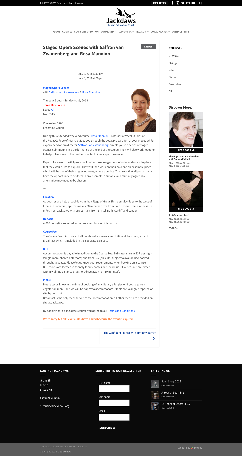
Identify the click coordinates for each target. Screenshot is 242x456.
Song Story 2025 (171, 381)
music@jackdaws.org (56, 406)
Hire (186, 31)
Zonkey (196, 447)
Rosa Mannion (91, 92)
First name (104, 382)
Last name (104, 396)
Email (102, 410)
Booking (83, 446)
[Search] (200, 3)
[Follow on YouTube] (193, 3)
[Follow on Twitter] (182, 3)
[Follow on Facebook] (172, 3)
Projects (142, 31)
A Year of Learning (172, 392)
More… (173, 228)
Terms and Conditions (121, 310)
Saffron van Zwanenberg (64, 92)
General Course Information (57, 446)
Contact (177, 31)
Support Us (126, 31)
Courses (67, 31)
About (56, 31)
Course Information (86, 31)
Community (109, 31)
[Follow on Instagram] (177, 3)
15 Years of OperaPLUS (175, 403)
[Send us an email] (188, 3)
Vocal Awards (160, 31)
